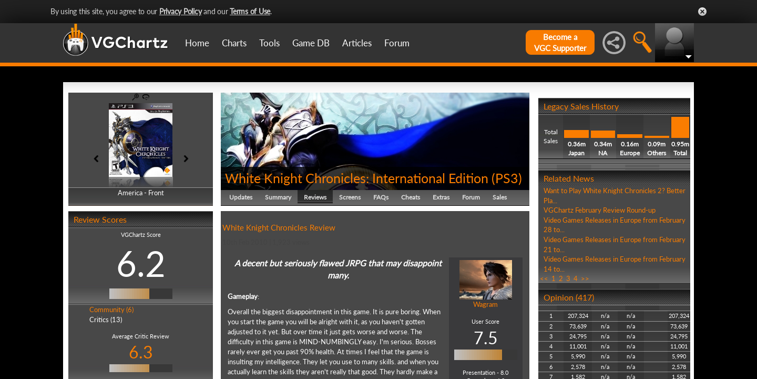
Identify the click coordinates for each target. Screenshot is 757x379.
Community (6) (111, 309)
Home (197, 42)
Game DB (311, 42)
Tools (269, 42)
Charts (234, 42)
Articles (357, 42)
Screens (350, 197)
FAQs (380, 197)
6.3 (141, 352)
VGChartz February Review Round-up (600, 210)
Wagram (485, 304)
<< (544, 278)
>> (585, 278)
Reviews (315, 197)
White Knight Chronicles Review (278, 227)
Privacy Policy (180, 11)
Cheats (410, 197)
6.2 (141, 263)
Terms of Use (250, 11)
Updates (240, 197)
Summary (278, 197)
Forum (397, 42)
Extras (441, 197)
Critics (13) (105, 319)
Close (702, 11)
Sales (500, 197)
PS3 (506, 178)
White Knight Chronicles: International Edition (356, 178)
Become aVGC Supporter (560, 42)
